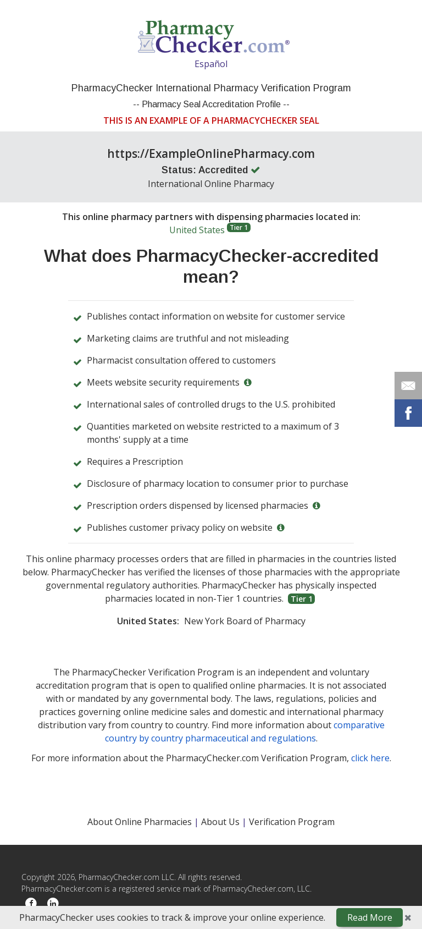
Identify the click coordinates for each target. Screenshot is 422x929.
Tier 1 (239, 227)
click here (370, 758)
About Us (221, 822)
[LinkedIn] (53, 904)
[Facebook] (31, 904)
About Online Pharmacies (140, 822)
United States (210, 229)
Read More (369, 917)
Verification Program (292, 822)
